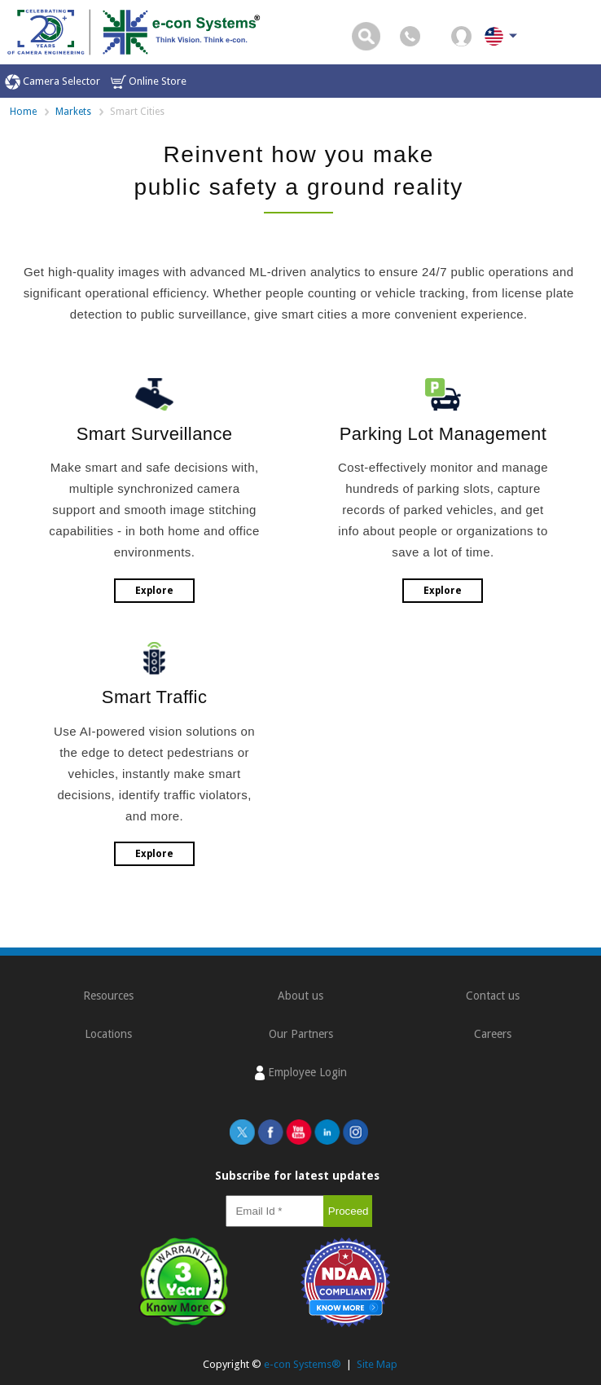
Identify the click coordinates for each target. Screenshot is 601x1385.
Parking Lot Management (443, 434)
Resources (108, 995)
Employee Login (301, 1073)
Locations (108, 1033)
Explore (154, 590)
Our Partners (301, 1033)
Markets (73, 111)
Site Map (377, 1364)
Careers (492, 1033)
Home (23, 111)
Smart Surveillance (155, 434)
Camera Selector (52, 82)
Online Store (148, 82)
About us (300, 995)
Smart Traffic (155, 697)
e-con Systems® (302, 1364)
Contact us (493, 995)
